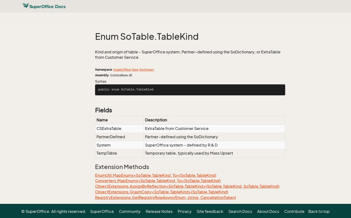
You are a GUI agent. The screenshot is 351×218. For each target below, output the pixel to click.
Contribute (294, 211)
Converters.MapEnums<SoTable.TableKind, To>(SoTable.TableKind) (158, 180)
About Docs (268, 211)
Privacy (185, 211)
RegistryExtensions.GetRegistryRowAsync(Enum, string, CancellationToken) (165, 197)
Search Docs (240, 211)
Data (135, 69)
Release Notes (159, 211)
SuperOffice (122, 69)
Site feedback (210, 211)
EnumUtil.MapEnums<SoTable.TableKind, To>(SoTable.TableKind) (155, 175)
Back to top (319, 211)
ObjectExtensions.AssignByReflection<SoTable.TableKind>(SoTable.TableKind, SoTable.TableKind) (187, 186)
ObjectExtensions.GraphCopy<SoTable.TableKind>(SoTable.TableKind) (161, 191)
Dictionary (146, 69)
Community (130, 211)
